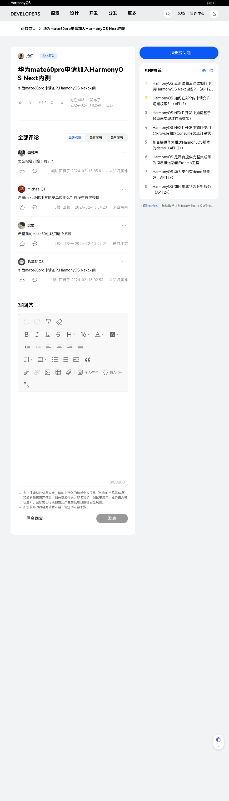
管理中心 (197, 13)
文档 (181, 13)
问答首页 (28, 29)
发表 (112, 518)
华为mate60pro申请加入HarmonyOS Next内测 (84, 29)
